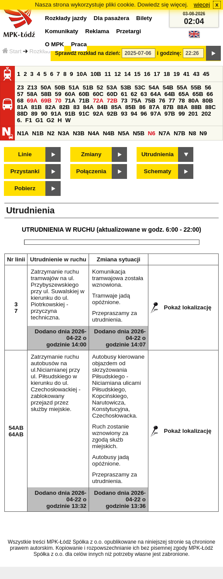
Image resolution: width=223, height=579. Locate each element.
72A (98, 100)
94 (134, 113)
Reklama (97, 31)
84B (102, 107)
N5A (124, 133)
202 (206, 113)
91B (70, 113)
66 (209, 94)
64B (170, 94)
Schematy (158, 171)
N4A (93, 133)
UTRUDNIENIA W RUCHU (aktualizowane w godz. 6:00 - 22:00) (111, 229)
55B (196, 87)
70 (58, 100)
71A (70, 100)
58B (46, 94)
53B (125, 87)
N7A (165, 133)
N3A (64, 133)
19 (176, 74)
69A (32, 100)
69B (46, 100)
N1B (38, 133)
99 (181, 113)
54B (168, 87)
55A (182, 87)
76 (162, 100)
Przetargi (128, 31)
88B (196, 107)
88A (182, 107)
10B (95, 74)
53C (139, 87)
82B (64, 107)
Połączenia (91, 171)
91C (84, 113)
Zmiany (91, 154)
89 (34, 113)
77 (171, 100)
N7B (179, 133)
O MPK (54, 44)
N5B (138, 133)
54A (154, 87)
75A (136, 100)
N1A (23, 133)
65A (183, 94)
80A (193, 100)
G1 (39, 120)
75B (150, 100)
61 (124, 94)
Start (11, 51)
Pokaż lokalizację (188, 307)
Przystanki (25, 171)
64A (156, 94)
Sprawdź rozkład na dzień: (87, 53)
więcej (202, 4)
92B (112, 113)
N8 (192, 133)
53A (111, 87)
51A (74, 87)
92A (98, 113)
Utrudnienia (157, 154)
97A (156, 113)
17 (157, 74)
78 (181, 100)
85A (116, 107)
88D (22, 113)
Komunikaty (61, 31)
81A (22, 107)
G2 (51, 120)
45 (206, 74)
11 (107, 74)
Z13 (32, 87)
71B (84, 100)
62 (134, 94)
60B (84, 94)
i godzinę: (169, 53)
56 (208, 87)
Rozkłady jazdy (49, 51)
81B (36, 107)
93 (124, 113)
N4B (109, 133)
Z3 (20, 87)
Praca (79, 44)
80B (207, 100)
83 (76, 107)
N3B (79, 133)
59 (58, 94)
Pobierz (24, 188)
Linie (24, 154)
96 (144, 113)
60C (98, 94)
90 (44, 113)
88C (210, 107)
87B (168, 107)
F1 (28, 120)
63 (144, 94)
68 (20, 100)
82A (50, 107)
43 (196, 74)
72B (112, 100)
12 (117, 74)
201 (193, 113)
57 (20, 94)
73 (124, 100)
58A (32, 94)
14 (127, 74)
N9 (203, 133)
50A (46, 87)
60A (70, 94)
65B (197, 94)
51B (87, 87)
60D (112, 94)
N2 (51, 133)
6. (19, 120)
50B (60, 87)
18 (167, 74)
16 (147, 74)
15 (137, 74)
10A (81, 74)
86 (142, 107)
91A (56, 113)
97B (170, 113)
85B (130, 107)
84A (88, 107)
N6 (151, 133)
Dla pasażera (112, 18)
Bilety (144, 18)
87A (154, 107)
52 (100, 87)
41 (186, 74)
